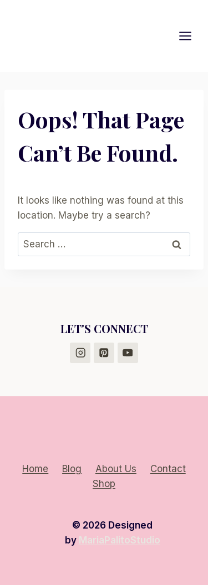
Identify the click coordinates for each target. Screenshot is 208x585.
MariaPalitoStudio (119, 540)
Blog (72, 468)
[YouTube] (128, 353)
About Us (115, 468)
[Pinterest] (104, 353)
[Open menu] (191, 35)
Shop (104, 483)
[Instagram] (80, 353)
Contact (168, 468)
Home (35, 468)
